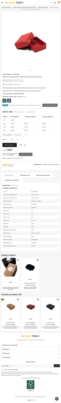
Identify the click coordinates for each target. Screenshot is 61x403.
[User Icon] (55, 3)
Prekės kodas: (6, 185)
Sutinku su (9, 369)
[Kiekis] (12, 139)
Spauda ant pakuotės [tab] (43, 175)
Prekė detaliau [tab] (9, 175)
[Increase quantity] (17, 139)
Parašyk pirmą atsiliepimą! (50, 164)
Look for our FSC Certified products (31, 378)
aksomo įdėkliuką (19, 93)
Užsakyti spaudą (50, 105)
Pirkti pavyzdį (25, 154)
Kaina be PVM (31, 112)
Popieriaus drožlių (7, 96)
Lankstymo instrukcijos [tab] (11, 180)
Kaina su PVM (20, 112)
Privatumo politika (13, 369)
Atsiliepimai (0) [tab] (25, 175)
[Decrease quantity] (7, 139)
